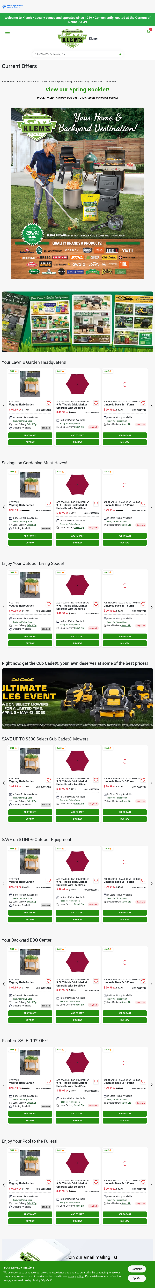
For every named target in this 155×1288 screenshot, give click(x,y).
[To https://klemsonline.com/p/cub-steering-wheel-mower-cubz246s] (77, 698)
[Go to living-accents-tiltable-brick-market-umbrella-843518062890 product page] (77, 407)
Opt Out (137, 1278)
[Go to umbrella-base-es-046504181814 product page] (125, 407)
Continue (137, 1269)
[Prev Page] (4, 406)
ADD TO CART (30, 435)
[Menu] (7, 34)
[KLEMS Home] (72, 39)
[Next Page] (152, 406)
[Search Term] (77, 54)
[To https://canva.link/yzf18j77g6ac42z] (77, 322)
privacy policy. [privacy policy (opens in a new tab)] (75, 1276)
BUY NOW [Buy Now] (30, 442)
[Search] (120, 54)
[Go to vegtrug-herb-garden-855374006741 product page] (30, 407)
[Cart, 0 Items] (148, 31)
